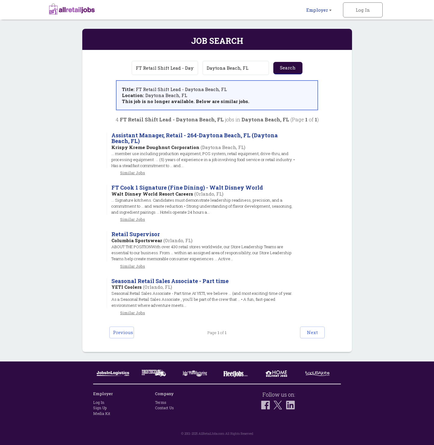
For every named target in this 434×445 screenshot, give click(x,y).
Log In (363, 10)
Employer (319, 10)
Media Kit (101, 413)
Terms (160, 402)
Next (306, 333)
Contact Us (164, 408)
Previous (128, 333)
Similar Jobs (132, 172)
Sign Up (100, 408)
